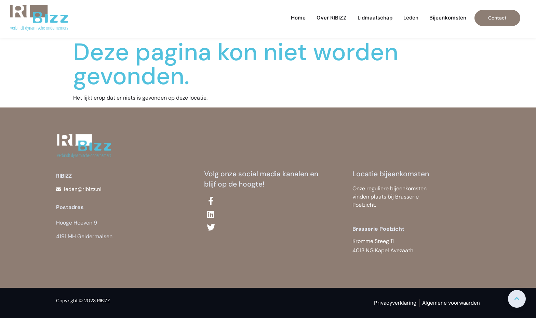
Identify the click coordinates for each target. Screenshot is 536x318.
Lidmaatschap (375, 17)
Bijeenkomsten (447, 17)
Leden (410, 17)
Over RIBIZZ (332, 17)
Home (298, 17)
